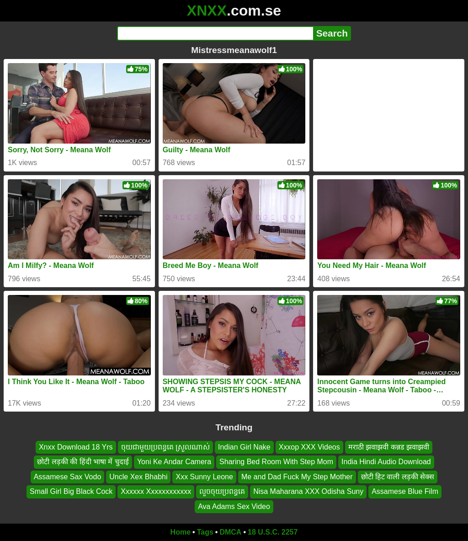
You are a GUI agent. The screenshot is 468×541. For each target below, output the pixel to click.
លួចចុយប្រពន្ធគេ (222, 491)
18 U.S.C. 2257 (273, 532)
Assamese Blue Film (405, 491)
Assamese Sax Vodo (67, 477)
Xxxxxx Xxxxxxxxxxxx (156, 491)
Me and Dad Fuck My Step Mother (297, 477)
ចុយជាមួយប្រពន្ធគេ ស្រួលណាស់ (165, 447)
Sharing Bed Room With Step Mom (276, 462)
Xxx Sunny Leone (204, 477)
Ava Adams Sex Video (234, 506)
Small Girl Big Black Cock (71, 491)
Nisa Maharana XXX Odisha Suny (308, 491)
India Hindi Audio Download (386, 462)
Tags (205, 532)
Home (180, 532)
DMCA (230, 532)
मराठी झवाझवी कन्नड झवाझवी (388, 447)
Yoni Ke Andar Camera (174, 462)
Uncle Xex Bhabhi (138, 477)
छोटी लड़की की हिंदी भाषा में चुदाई (83, 462)
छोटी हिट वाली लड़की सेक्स (398, 477)
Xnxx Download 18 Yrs (76, 447)
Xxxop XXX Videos (309, 447)
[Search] (215, 33)
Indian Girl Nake (244, 447)
